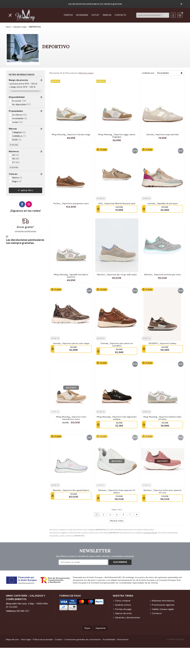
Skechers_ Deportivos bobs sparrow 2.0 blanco (116, 491)
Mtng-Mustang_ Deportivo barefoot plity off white (162, 418)
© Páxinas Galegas (175, 639)
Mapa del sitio (12, 639)
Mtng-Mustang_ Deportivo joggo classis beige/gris (116, 135)
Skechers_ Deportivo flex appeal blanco (71, 490)
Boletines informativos (163, 600)
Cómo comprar (123, 600)
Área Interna (122, 639)
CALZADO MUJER (150, 533)
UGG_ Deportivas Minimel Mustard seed (116, 203)
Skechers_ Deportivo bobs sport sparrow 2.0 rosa (162, 491)
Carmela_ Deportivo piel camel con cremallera (116, 344)
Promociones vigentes (163, 604)
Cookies (58, 639)
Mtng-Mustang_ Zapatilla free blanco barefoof (71, 275)
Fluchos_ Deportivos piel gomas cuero (71, 203)
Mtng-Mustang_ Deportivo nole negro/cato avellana (117, 418)
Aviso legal (26, 639)
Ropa (87, 628)
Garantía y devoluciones (127, 617)
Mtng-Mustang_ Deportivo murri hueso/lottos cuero (71, 418)
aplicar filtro (27, 190)
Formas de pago (123, 609)
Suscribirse (120, 562)
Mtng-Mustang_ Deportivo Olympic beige (71, 134)
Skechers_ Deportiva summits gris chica (162, 274)
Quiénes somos (123, 604)
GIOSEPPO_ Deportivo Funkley (162, 343)
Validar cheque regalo (163, 609)
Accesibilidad (109, 639)
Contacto (157, 613)
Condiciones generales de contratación (82, 639)
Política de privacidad (43, 639)
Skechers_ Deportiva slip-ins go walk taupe (117, 274)
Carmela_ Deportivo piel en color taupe (71, 343)
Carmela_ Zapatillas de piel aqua (162, 203)
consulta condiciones (25, 231)
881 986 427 (23, 610)
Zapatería (100, 628)
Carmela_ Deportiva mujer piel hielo (162, 134)
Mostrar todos (86, 73)
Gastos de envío (123, 613)
